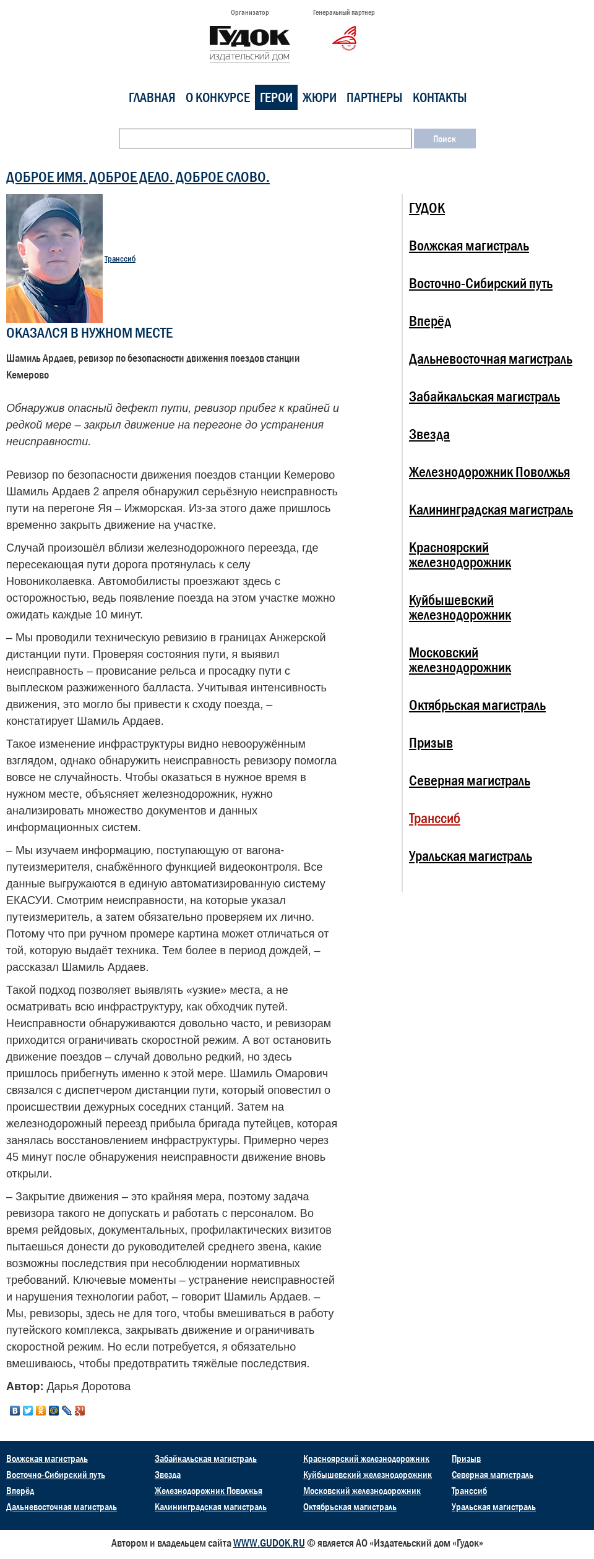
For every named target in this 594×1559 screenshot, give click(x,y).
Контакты (440, 97)
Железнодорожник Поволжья (489, 471)
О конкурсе (218, 97)
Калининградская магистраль (491, 509)
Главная (152, 97)
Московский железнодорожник (460, 659)
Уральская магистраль (470, 855)
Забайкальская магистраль (484, 396)
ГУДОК (427, 207)
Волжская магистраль (469, 245)
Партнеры (374, 97)
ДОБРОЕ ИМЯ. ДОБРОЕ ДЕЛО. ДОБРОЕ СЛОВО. (138, 176)
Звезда (429, 433)
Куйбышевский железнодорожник (460, 607)
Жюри (320, 97)
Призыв (431, 742)
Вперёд (430, 320)
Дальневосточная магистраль (490, 358)
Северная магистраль (469, 780)
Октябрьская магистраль (477, 704)
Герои (276, 97)
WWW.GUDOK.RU (269, 1543)
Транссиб (120, 258)
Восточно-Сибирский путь (481, 283)
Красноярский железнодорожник (460, 554)
